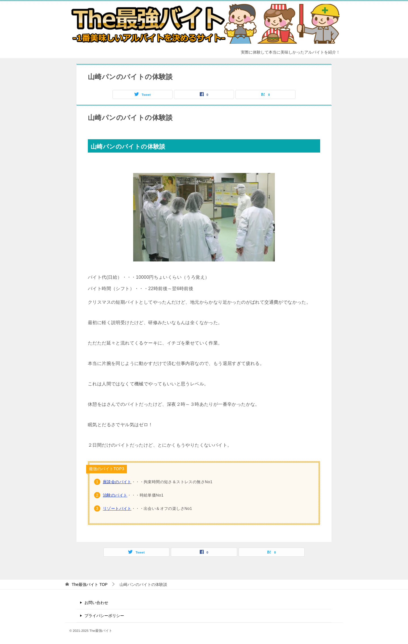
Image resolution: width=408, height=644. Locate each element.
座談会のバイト (117, 482)
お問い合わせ (96, 602)
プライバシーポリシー (104, 615)
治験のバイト (115, 495)
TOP (90, 584)
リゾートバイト (117, 508)
